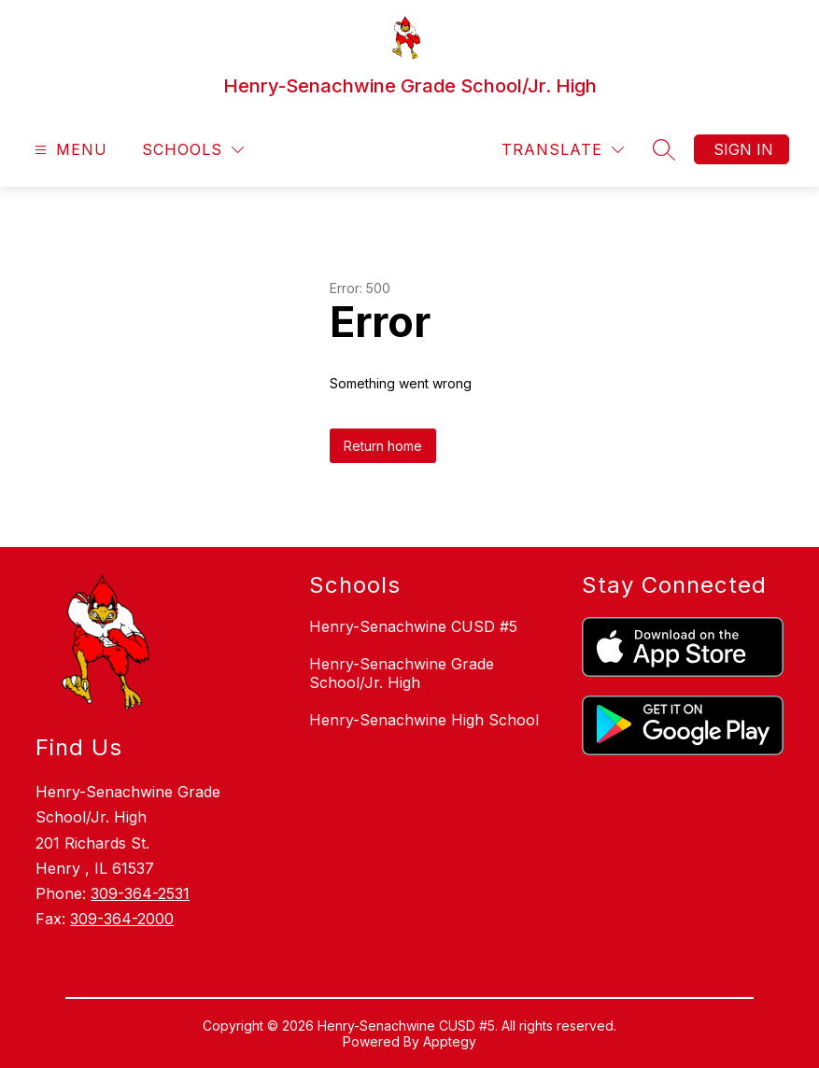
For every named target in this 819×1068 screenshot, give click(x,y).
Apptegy (449, 1041)
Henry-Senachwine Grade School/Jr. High (401, 673)
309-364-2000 (122, 918)
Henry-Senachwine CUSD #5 (413, 626)
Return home (383, 446)
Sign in (743, 149)
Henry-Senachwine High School (424, 719)
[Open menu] (68, 150)
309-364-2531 (140, 893)
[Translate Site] (562, 150)
